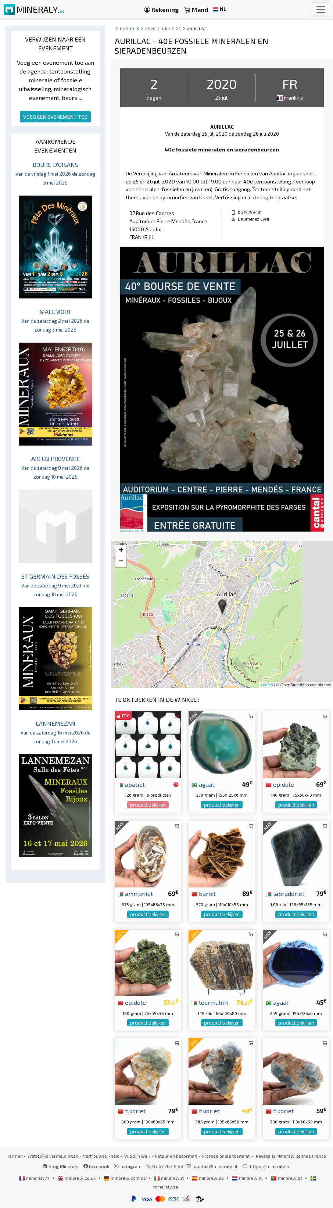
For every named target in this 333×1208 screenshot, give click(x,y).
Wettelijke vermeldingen (53, 1155)
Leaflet (267, 685)
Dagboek (129, 28)
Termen (15, 1155)
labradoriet (285, 893)
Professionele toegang (226, 1155)
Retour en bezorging (176, 1155)
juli (166, 28)
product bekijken (148, 805)
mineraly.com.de (125, 1177)
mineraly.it (169, 1177)
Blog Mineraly (61, 1166)
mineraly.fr (35, 1177)
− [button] (121, 561)
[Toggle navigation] (321, 9)
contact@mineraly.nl (215, 1166)
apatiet (131, 784)
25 (178, 28)
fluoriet (132, 1110)
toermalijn (209, 1002)
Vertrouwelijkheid (101, 1155)
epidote (280, 784)
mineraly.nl (248, 1177)
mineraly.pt (287, 1177)
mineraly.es (208, 1177)
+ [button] (121, 550)
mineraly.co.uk (77, 1177)
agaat (202, 784)
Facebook (96, 1166)
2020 (150, 28)
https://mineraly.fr (270, 1166)
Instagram (128, 1166)
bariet (203, 893)
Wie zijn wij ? (137, 1155)
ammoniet (135, 893)
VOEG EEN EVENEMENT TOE (55, 117)
